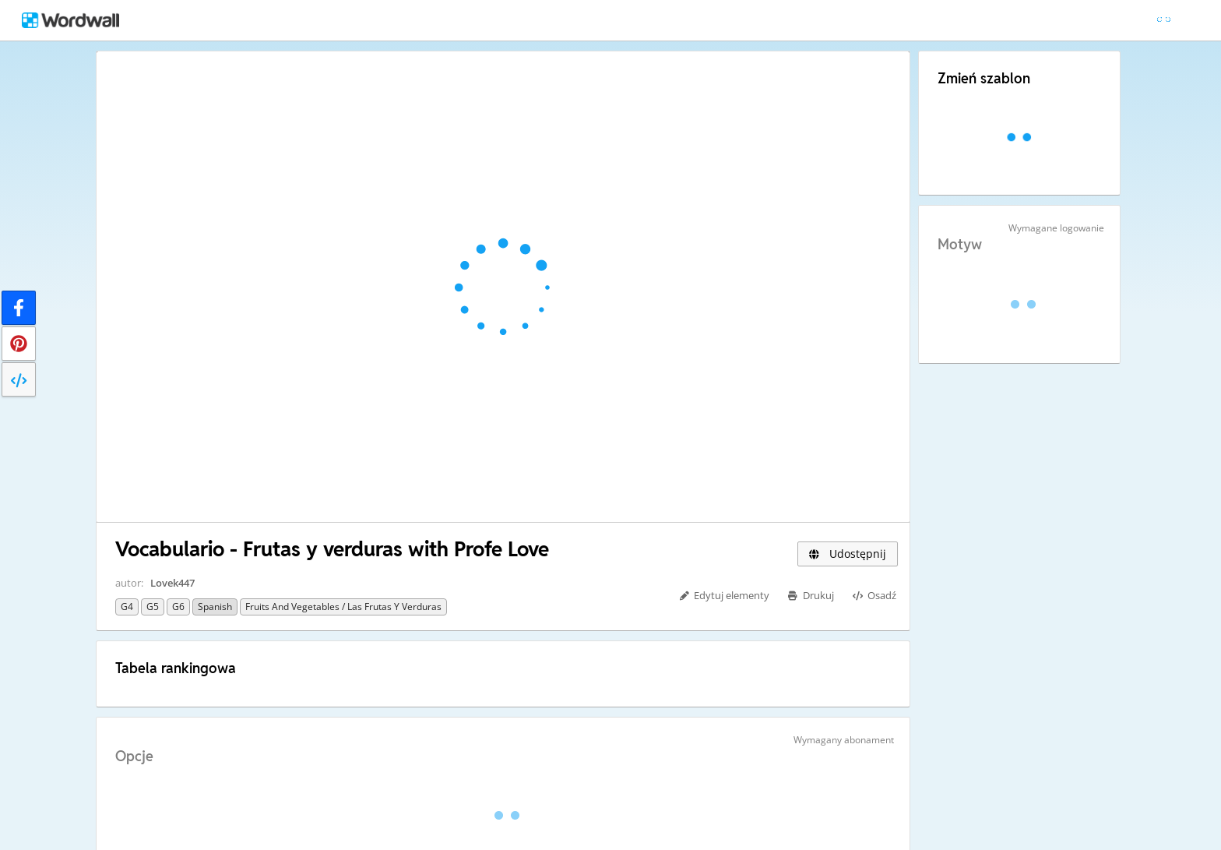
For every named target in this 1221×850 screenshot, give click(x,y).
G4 (127, 606)
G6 (178, 606)
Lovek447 (172, 583)
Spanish (215, 606)
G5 (152, 606)
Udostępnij (847, 553)
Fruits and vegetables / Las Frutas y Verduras (343, 606)
